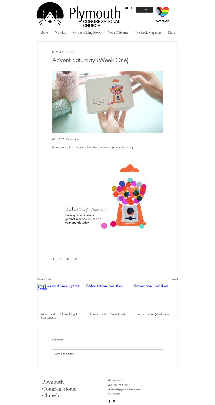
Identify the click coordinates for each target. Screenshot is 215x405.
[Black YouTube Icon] (126, 8)
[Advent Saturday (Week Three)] (107, 296)
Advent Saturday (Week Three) (107, 314)
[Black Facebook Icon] (131, 8)
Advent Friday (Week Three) (154, 314)
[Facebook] (109, 402)
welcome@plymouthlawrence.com (126, 389)
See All (175, 278)
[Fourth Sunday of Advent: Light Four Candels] (59, 296)
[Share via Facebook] (53, 258)
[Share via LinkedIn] (68, 258)
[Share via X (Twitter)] (61, 258)
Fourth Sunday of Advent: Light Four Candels (59, 315)
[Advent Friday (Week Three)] (156, 296)
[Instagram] (114, 402)
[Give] (144, 10)
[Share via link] (75, 258)
